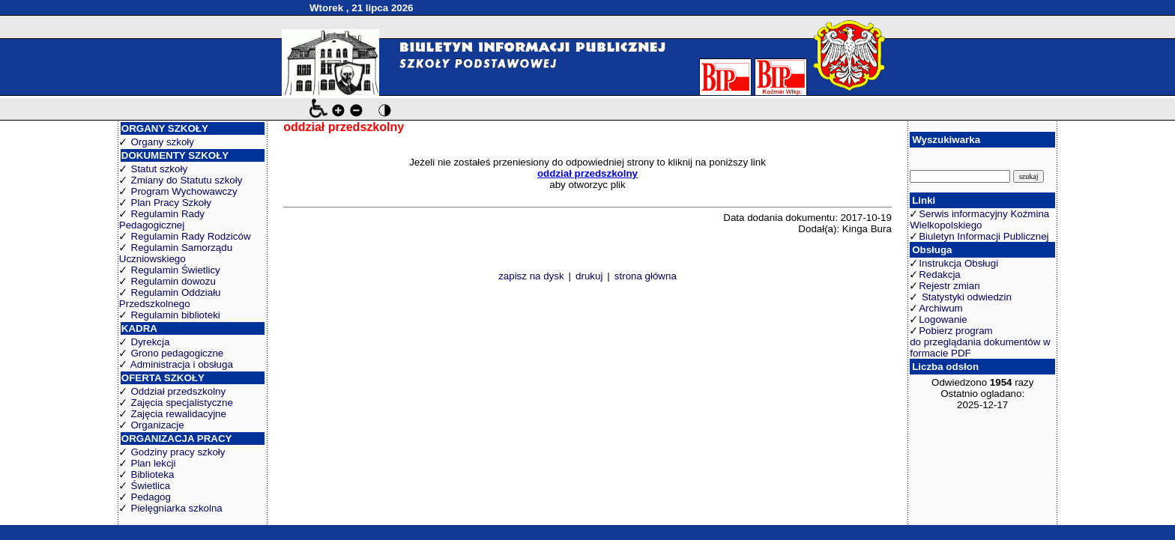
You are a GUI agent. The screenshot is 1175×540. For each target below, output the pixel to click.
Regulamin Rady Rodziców (191, 236)
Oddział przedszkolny (178, 391)
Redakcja (940, 274)
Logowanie (943, 319)
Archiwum (941, 308)
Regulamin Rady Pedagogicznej (162, 219)
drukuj (589, 276)
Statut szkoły (159, 169)
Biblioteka (153, 474)
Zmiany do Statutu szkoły (187, 180)
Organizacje (157, 425)
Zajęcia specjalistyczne (182, 402)
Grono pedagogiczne (177, 353)
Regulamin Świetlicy (175, 270)
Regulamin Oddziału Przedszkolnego (170, 298)
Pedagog (151, 497)
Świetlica (151, 485)
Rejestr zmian (949, 285)
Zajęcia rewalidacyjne (178, 413)
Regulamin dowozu (173, 281)
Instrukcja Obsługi (958, 263)
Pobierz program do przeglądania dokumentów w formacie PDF (980, 342)
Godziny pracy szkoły (178, 452)
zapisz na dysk (531, 276)
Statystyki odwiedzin (965, 297)
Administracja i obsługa (181, 364)
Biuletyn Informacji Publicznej (983, 236)
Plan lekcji (153, 463)
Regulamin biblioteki (175, 315)
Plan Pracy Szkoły (171, 202)
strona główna (645, 276)
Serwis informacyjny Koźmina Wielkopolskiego (979, 219)
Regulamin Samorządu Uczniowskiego (175, 253)
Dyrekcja (150, 342)
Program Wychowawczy (184, 191)
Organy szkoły (162, 142)
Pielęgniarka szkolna (177, 508)
